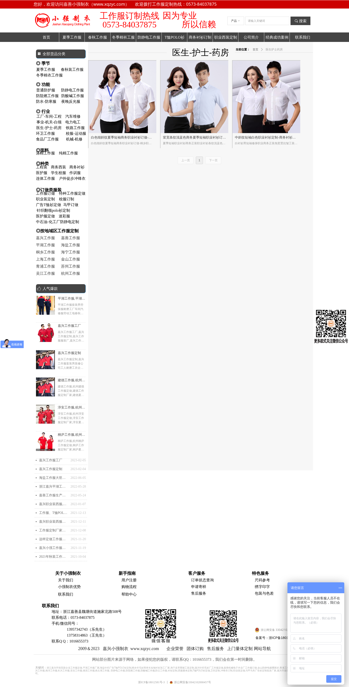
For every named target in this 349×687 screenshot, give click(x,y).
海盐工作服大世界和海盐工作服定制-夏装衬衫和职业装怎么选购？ (53, 478)
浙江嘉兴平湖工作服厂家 (53, 486)
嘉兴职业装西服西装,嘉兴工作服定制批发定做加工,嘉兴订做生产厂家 (53, 521)
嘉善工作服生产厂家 (53, 495)
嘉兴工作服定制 (69, 353)
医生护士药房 (274, 49)
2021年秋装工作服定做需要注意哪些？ (53, 556)
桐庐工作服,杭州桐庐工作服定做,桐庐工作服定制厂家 (71, 435)
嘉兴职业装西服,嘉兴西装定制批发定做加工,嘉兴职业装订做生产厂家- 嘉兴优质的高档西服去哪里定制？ (53, 504)
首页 (255, 49)
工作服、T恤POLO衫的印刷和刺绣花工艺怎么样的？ (53, 513)
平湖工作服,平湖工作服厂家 (71, 299)
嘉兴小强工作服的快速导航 (53, 548)
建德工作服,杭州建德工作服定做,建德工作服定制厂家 (71, 380)
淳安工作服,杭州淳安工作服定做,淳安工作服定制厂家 (71, 408)
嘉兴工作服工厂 (69, 326)
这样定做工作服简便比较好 (53, 539)
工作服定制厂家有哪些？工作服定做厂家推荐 (53, 530)
